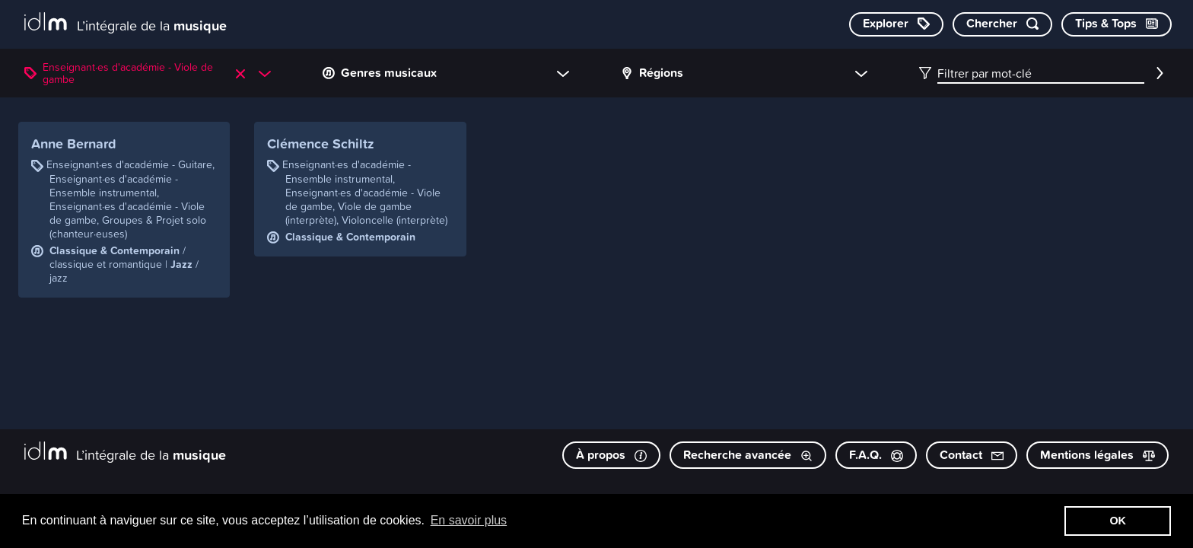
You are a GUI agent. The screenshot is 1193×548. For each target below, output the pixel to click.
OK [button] (1117, 521)
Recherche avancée (748, 455)
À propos (611, 455)
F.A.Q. (876, 455)
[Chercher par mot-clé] (1002, 24)
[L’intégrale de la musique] (125, 23)
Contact (972, 455)
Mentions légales (1097, 455)
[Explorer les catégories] (896, 24)
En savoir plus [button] (469, 520)
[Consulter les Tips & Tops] (1116, 24)
